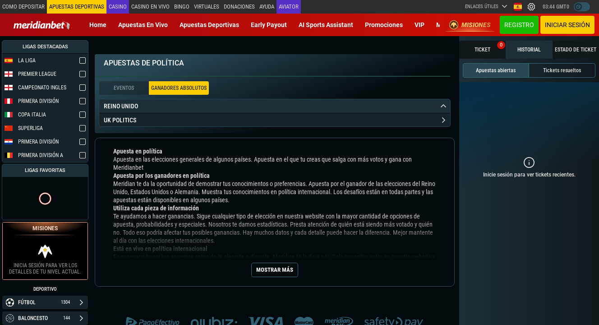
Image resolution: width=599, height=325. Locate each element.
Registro (519, 24)
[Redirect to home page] (43, 25)
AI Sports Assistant (326, 24)
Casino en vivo (150, 6)
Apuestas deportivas (209, 24)
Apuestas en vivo (143, 24)
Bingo (181, 6)
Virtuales (206, 6)
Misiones (470, 24)
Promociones (384, 24)
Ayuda (266, 6)
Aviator (289, 6)
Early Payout (269, 24)
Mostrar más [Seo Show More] (274, 269)
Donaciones (239, 6)
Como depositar (23, 6)
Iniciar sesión (567, 24)
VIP (419, 24)
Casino (118, 6)
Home (97, 24)
